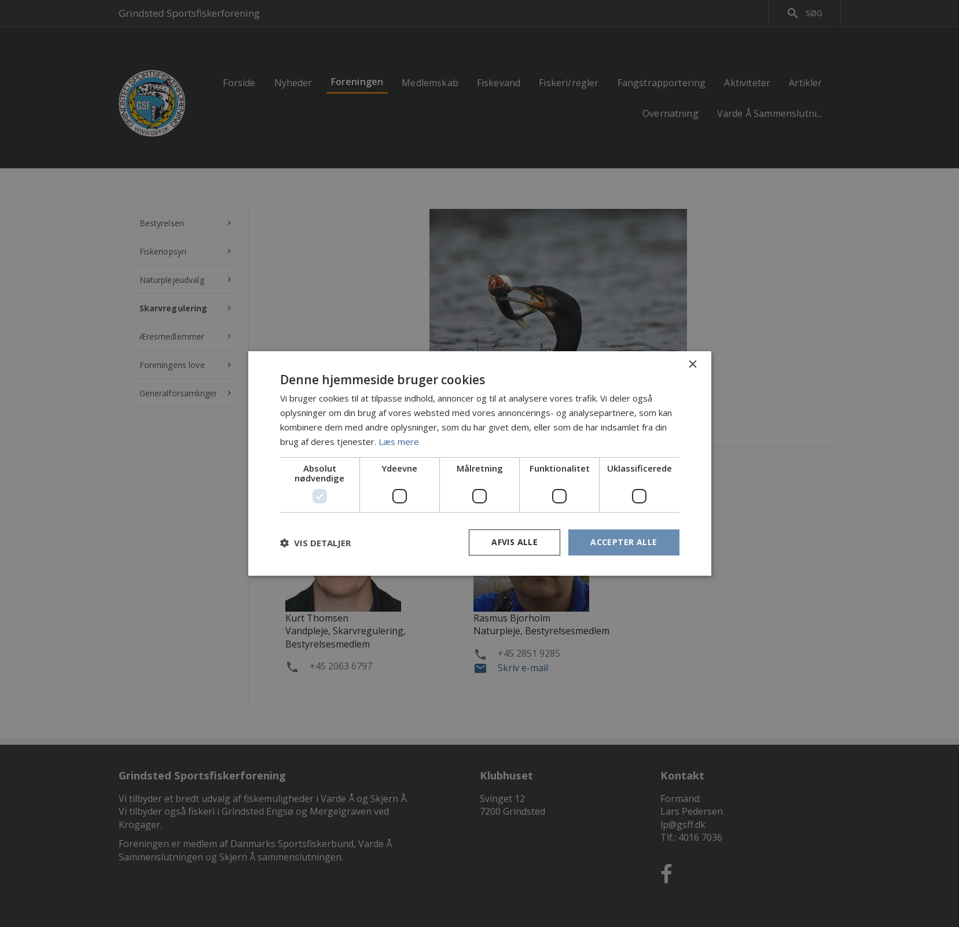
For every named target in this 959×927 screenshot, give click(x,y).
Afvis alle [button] (514, 541)
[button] (315, 543)
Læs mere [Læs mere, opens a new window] (399, 441)
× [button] (692, 364)
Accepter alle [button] (623, 541)
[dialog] (479, 463)
